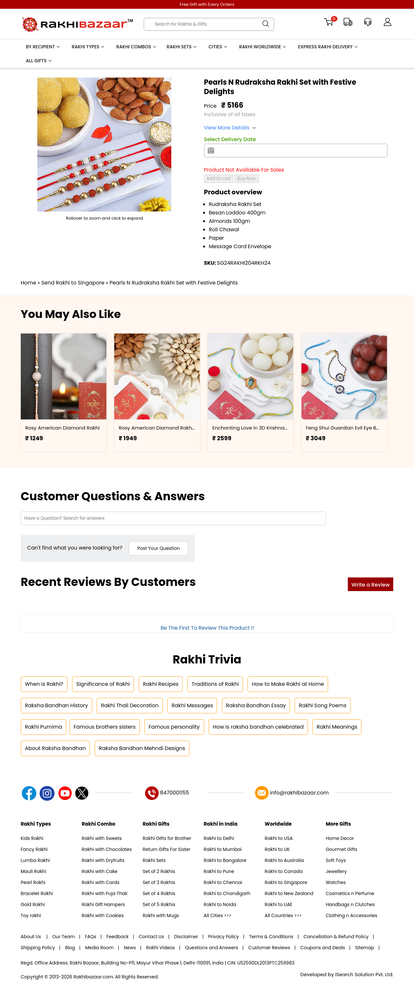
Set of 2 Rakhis (159, 871)
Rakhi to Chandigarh (227, 893)
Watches (336, 882)
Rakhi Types (88, 46)
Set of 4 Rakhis (159, 893)
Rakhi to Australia (284, 860)
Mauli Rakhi (33, 871)
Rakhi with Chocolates (107, 849)
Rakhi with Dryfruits (103, 860)
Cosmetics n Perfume (350, 893)
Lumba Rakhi (35, 860)
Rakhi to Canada (284, 871)
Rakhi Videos (160, 947)
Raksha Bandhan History (56, 705)
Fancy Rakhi (34, 849)
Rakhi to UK (277, 849)
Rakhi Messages (192, 705)
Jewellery (336, 871)
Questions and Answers (211, 947)
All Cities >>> (217, 915)
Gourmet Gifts (341, 849)
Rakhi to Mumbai (223, 849)
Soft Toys (336, 860)
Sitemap (364, 947)
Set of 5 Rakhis (159, 904)
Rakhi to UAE (278, 904)
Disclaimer (186, 936)
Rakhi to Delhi (219, 838)
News (130, 947)
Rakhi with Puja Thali (105, 893)
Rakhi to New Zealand (289, 893)
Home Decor (340, 838)
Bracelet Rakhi (37, 893)
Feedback (117, 936)
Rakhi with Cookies (103, 915)
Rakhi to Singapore (286, 882)
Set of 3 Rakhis (159, 882)
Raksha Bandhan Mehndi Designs (142, 748)
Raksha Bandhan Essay (256, 705)
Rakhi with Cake (99, 871)
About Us (31, 936)
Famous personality (174, 727)
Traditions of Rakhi (215, 684)
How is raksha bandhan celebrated (258, 727)
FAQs (90, 936)
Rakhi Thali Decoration (129, 705)
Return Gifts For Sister (166, 849)
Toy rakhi (31, 915)
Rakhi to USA (279, 838)
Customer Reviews (269, 947)
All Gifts (39, 60)
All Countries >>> (283, 915)
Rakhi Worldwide (263, 46)
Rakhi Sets (182, 46)
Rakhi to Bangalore (225, 860)
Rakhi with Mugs (161, 915)
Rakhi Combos (136, 46)
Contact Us (151, 936)
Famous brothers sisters (105, 727)
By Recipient (43, 46)
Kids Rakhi (32, 838)
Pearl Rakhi (33, 882)
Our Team (63, 936)
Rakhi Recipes (161, 684)
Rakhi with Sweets (102, 838)
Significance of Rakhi (103, 684)
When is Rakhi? (44, 684)
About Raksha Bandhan (55, 748)
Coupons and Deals (322, 947)
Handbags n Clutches (350, 904)
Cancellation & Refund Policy (335, 936)
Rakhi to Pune (219, 871)
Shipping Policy (38, 947)
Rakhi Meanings (337, 727)
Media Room (99, 947)
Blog (70, 947)
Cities (218, 46)
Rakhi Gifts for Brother (167, 838)
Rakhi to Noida (220, 904)
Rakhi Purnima (43, 727)
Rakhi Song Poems (322, 705)
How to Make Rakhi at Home (288, 684)
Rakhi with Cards (100, 882)
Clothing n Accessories (351, 915)
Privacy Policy (223, 936)
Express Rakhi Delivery (328, 46)
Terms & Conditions (271, 936)
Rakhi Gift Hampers (103, 904)
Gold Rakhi (33, 904)
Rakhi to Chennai (223, 882)
